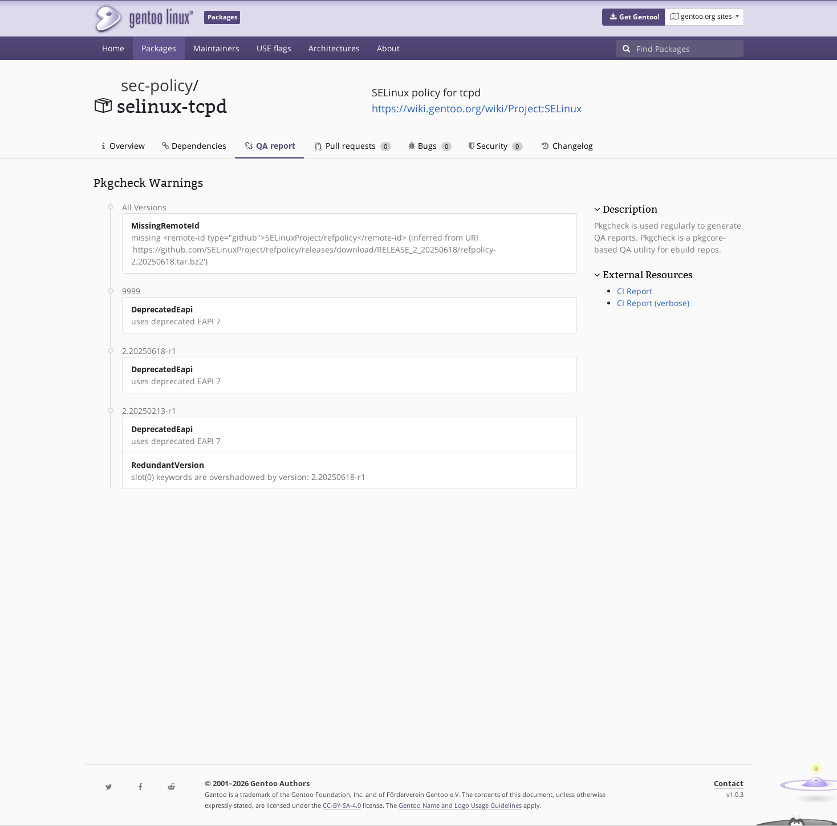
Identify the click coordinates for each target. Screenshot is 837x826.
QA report (269, 145)
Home (113, 48)
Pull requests (353, 145)
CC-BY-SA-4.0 (342, 805)
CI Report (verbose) (653, 303)
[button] (633, 17)
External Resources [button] (648, 274)
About (388, 48)
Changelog (566, 145)
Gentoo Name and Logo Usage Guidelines (460, 805)
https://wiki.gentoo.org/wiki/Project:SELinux (477, 108)
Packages (158, 48)
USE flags (274, 48)
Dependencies (194, 145)
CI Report (634, 291)
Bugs (430, 145)
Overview (123, 145)
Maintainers (216, 48)
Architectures (334, 48)
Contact (728, 783)
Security (496, 145)
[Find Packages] (689, 48)
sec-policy (157, 85)
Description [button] (630, 209)
